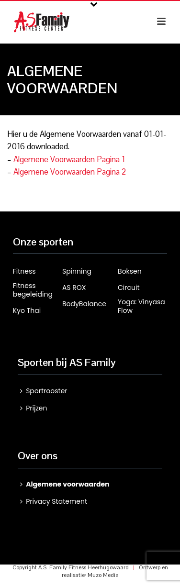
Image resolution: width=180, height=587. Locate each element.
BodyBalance (84, 303)
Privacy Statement (53, 501)
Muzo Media (103, 575)
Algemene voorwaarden (64, 484)
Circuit (128, 287)
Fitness (24, 271)
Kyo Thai (27, 310)
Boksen (130, 271)
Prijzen (33, 408)
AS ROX (74, 287)
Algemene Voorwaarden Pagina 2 (69, 171)
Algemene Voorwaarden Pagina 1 (69, 159)
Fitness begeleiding (33, 290)
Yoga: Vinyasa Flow (141, 306)
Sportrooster (43, 391)
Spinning (76, 271)
